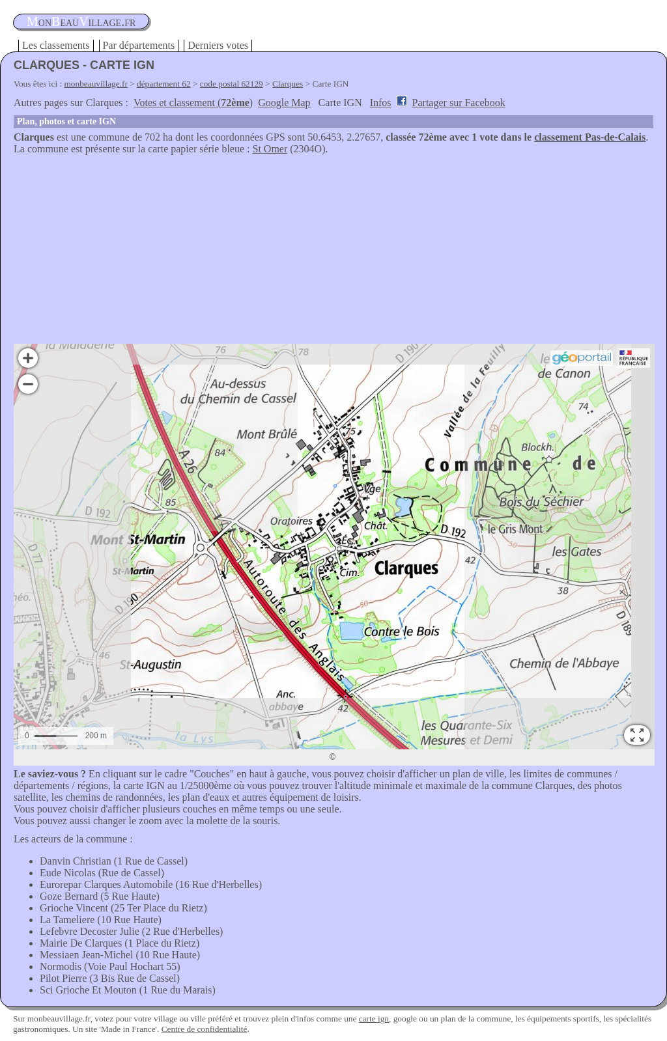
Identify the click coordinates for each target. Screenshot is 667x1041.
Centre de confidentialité (205, 1029)
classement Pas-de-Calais (590, 137)
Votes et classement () (193, 102)
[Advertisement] (333, 252)
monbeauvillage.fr (96, 84)
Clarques (287, 84)
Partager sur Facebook (458, 102)
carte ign (374, 1018)
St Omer (270, 148)
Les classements (56, 45)
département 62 (164, 84)
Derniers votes (218, 45)
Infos (380, 102)
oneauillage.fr (81, 21)
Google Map (284, 102)
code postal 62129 (231, 84)
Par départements (139, 45)
